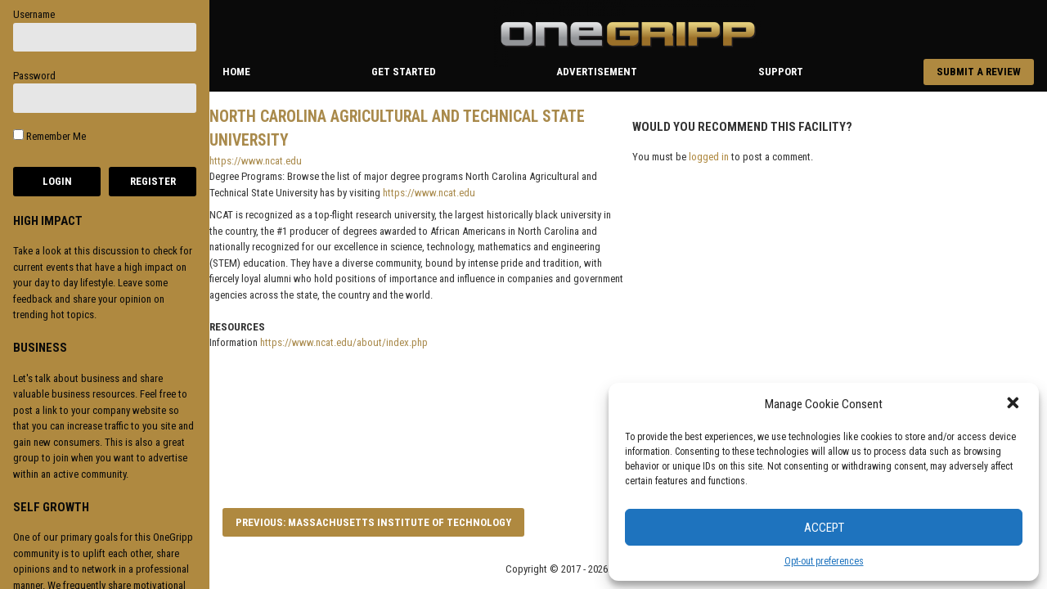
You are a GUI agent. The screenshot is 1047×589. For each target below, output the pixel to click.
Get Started (403, 71)
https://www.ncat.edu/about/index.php (344, 342)
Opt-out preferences (824, 561)
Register (153, 181)
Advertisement (596, 71)
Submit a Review (979, 71)
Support (780, 71)
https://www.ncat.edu (255, 161)
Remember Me (49, 135)
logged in (709, 157)
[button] (1014, 404)
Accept (824, 527)
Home (236, 71)
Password (34, 76)
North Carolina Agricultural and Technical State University (397, 128)
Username (34, 14)
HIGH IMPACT (48, 221)
